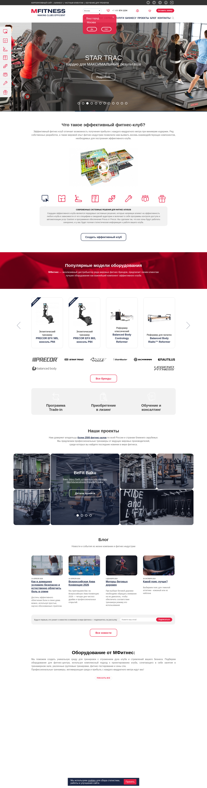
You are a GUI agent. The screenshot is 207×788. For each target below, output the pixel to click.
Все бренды (103, 378)
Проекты (143, 18)
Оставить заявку (165, 10)
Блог (153, 18)
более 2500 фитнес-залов (92, 437)
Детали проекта (85, 493)
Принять (130, 782)
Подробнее (103, 77)
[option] (47, 322)
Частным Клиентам (74, 3)
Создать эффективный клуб (103, 237)
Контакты (164, 18)
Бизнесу (58, 3)
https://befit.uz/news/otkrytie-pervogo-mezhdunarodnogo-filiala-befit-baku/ (87, 480)
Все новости (103, 632)
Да (92, 29)
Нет (106, 29)
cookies (92, 780)
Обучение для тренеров (97, 3)
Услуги (119, 18)
